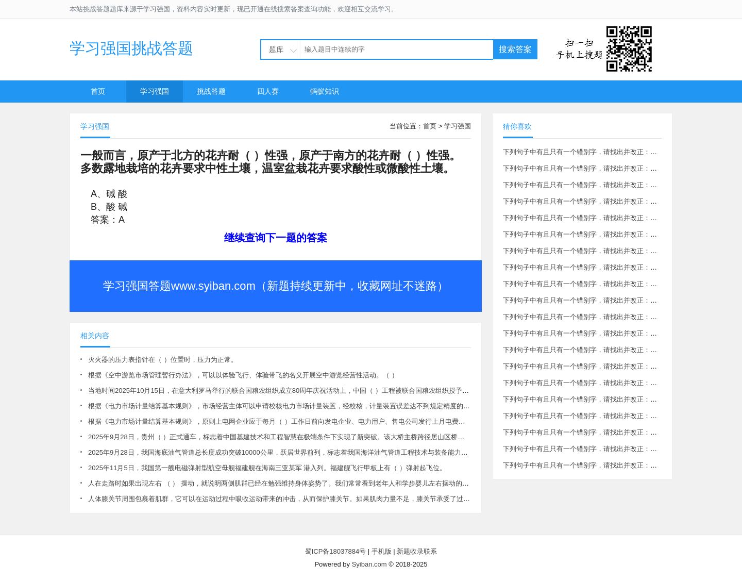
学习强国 (154, 91)
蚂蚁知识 (324, 91)
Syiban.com (369, 564)
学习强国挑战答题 (131, 48)
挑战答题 (211, 91)
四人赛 (268, 91)
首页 (98, 91)
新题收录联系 (417, 551)
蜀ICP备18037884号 (335, 551)
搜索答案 (515, 49)
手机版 (382, 551)
